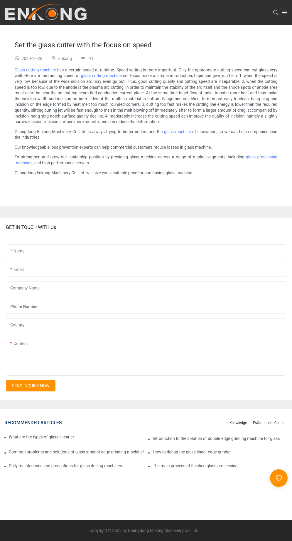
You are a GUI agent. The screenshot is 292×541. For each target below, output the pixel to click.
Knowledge (238, 423)
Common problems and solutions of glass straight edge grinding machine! (76, 452)
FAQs (257, 423)
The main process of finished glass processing (195, 465)
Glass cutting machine (35, 70)
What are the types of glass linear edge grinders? (41, 437)
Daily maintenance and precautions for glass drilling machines (65, 465)
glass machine (177, 131)
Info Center (276, 423)
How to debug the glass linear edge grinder (192, 452)
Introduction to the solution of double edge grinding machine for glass (216, 438)
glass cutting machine (101, 75)
